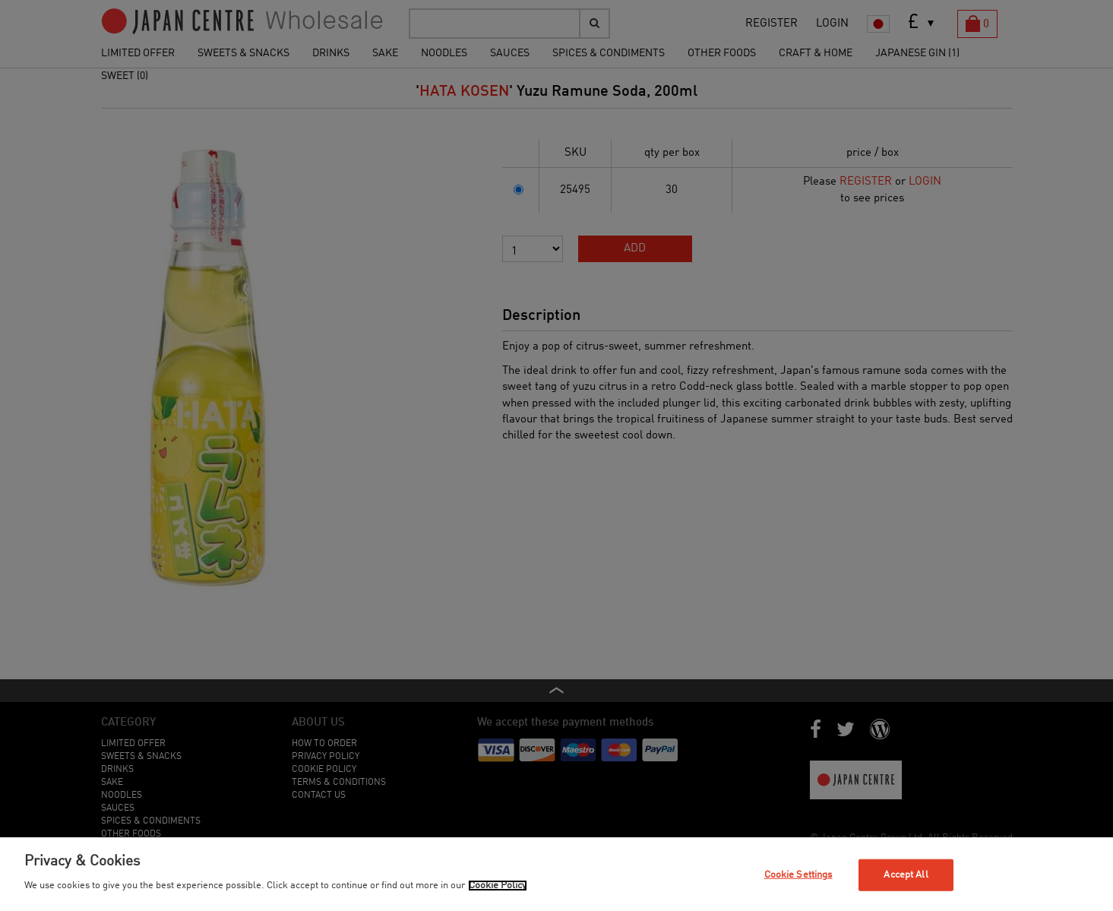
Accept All (906, 875)
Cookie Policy (497, 885)
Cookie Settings (798, 875)
